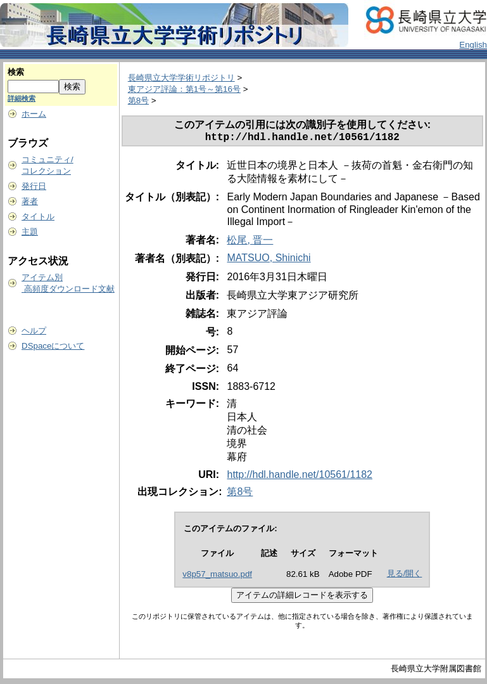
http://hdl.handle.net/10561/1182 (299, 477)
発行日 (34, 186)
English (473, 44)
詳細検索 (21, 98)
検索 (16, 72)
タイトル (38, 216)
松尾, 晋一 (250, 242)
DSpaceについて (53, 346)
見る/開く (404, 576)
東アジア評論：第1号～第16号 (184, 89)
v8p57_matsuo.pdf (217, 576)
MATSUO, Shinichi (268, 260)
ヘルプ (34, 330)
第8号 (138, 100)
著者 (30, 201)
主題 (30, 231)
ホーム (34, 114)
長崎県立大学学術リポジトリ (181, 77)
